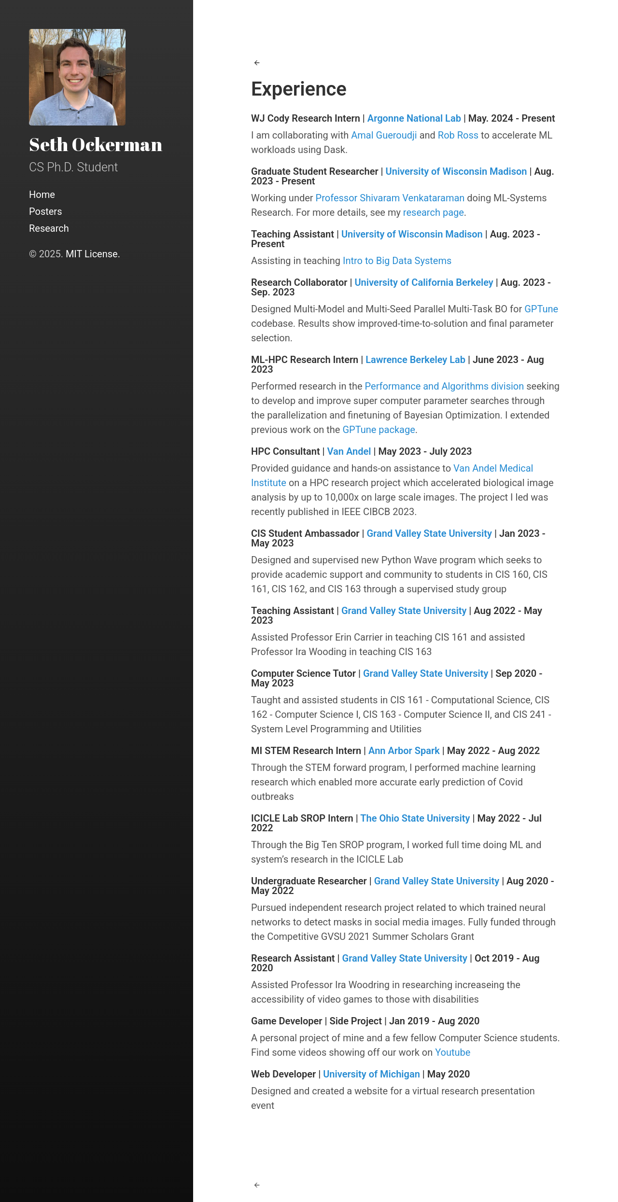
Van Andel (349, 451)
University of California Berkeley (423, 282)
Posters (45, 211)
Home (42, 194)
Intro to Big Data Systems (397, 260)
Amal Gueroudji (384, 135)
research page (433, 212)
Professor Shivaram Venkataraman (390, 198)
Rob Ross (458, 135)
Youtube (452, 1052)
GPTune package (378, 429)
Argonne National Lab (414, 118)
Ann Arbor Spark (404, 750)
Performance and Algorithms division (444, 386)
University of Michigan (371, 1074)
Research (49, 228)
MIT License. (93, 254)
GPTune (541, 309)
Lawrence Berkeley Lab (415, 359)
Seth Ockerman (95, 144)
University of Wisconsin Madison (456, 171)
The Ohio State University (415, 818)
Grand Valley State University (429, 533)
